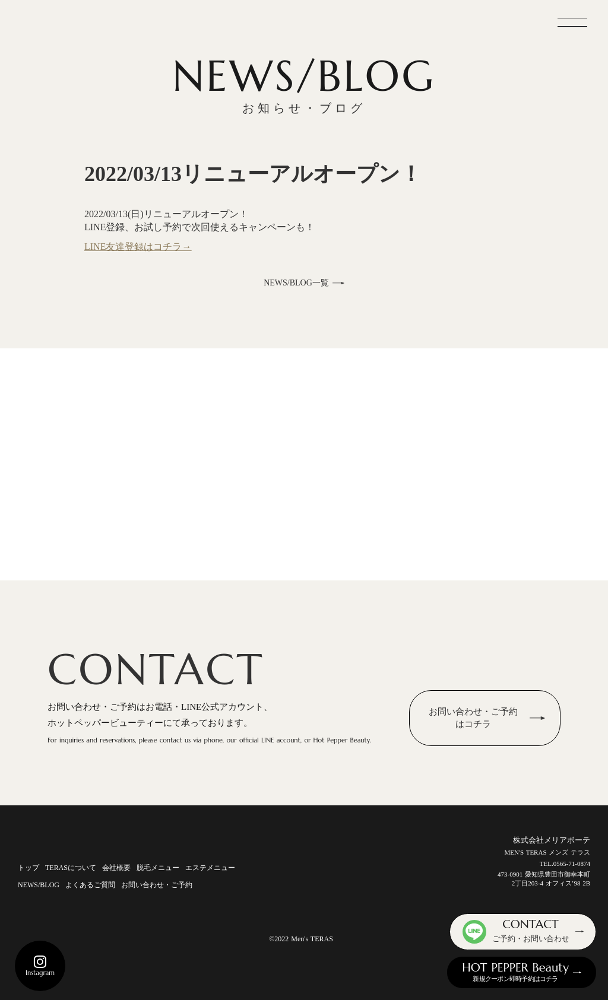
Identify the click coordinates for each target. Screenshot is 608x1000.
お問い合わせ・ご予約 (156, 885)
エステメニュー (210, 868)
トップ (28, 868)
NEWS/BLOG (38, 885)
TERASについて (70, 868)
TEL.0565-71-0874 (565, 863)
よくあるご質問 (90, 885)
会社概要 (116, 868)
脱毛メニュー (158, 868)
